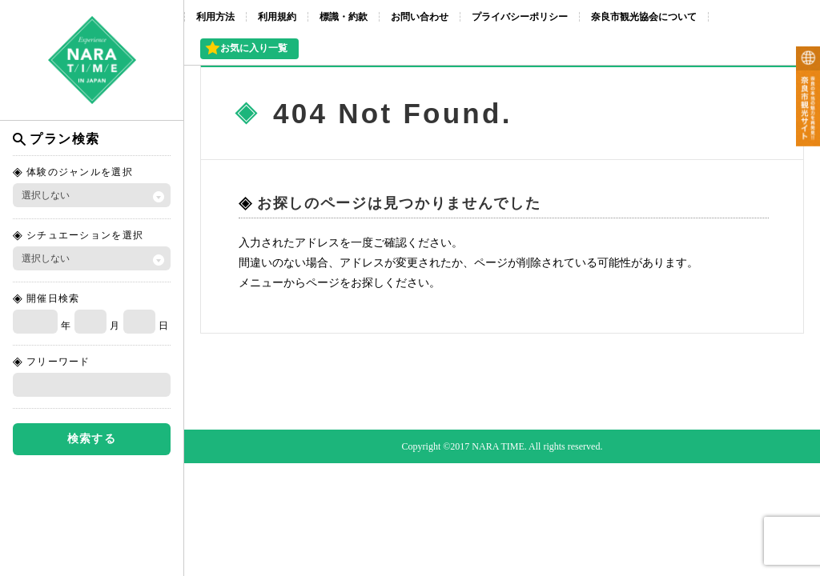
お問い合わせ (419, 16)
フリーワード (58, 361)
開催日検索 (52, 298)
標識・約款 (344, 16)
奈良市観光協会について (644, 16)
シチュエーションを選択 (84, 235)
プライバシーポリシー (520, 16)
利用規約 (277, 16)
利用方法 (215, 16)
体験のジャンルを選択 (79, 172)
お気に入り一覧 (253, 48)
